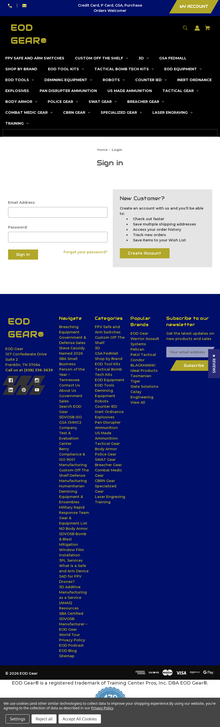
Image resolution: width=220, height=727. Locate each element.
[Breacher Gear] (146, 101)
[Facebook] (10, 380)
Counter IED (106, 406)
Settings (17, 719)
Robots (101, 401)
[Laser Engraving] (172, 112)
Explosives (105, 417)
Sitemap (66, 656)
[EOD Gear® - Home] (26, 328)
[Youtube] (37, 390)
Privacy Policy (72, 640)
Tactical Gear (107, 443)
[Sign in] (197, 30)
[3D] (143, 58)
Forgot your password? (85, 252)
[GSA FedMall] (173, 58)
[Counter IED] (151, 80)
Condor (137, 360)
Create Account (144, 253)
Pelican (137, 349)
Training (103, 502)
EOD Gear (139, 333)
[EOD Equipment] (183, 69)
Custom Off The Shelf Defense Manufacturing (74, 475)
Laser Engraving (110, 496)
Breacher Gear (108, 465)
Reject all (44, 719)
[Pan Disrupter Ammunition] (68, 90)
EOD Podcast (71, 645)
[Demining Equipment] (68, 80)
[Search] (185, 30)
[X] (23, 380)
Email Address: (21, 202)
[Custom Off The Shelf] (101, 58)
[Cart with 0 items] (207, 30)
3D (97, 348)
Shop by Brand (108, 358)
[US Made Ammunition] (129, 90)
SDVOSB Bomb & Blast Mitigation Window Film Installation (73, 544)
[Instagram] (37, 380)
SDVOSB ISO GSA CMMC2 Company (70, 422)
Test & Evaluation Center (69, 438)
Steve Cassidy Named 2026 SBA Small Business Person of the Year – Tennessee (72, 364)
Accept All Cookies (80, 719)
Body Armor (106, 449)
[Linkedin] (10, 390)
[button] (214, 363)
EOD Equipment (109, 380)
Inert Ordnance (109, 412)
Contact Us (69, 385)
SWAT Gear (105, 459)
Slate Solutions (144, 386)
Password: (18, 227)
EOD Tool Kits (107, 364)
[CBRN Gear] (77, 112)
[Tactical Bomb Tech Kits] (124, 69)
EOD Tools (104, 385)
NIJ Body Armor (73, 528)
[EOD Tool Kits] (66, 69)
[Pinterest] (23, 390)
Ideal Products (144, 370)
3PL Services (71, 560)
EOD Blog (68, 650)
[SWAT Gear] (102, 101)
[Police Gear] (63, 101)
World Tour (69, 634)
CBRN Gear (105, 481)
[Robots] (113, 80)
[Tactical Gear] (180, 90)
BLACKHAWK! (142, 365)
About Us (67, 390)
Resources (69, 608)
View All (137, 402)
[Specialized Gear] (121, 112)
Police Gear (105, 454)
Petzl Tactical (143, 354)
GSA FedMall (106, 353)
